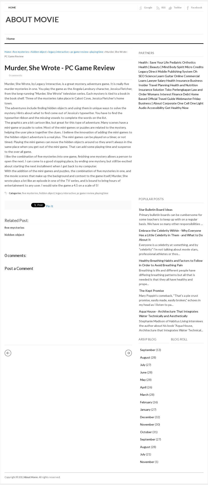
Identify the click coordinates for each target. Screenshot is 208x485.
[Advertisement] (40, 152)
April (143, 387)
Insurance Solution (151, 89)
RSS (164, 7)
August (145, 357)
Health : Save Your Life (154, 62)
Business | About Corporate (158, 103)
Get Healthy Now (177, 108)
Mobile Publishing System (175, 71)
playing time (96, 51)
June (143, 372)
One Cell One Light (190, 103)
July (142, 365)
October (146, 432)
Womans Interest (159, 94)
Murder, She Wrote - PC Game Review (60, 68)
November (147, 424)
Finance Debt (181, 94)
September (147, 350)
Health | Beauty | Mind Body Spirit (161, 67)
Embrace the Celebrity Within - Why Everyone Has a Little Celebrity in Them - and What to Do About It (171, 235)
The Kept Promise (151, 290)
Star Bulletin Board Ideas (156, 209)
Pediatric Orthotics (183, 62)
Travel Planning (159, 85)
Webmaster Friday (188, 99)
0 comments (15, 75)
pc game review (79, 51)
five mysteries (21, 51)
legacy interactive (58, 51)
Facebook (196, 7)
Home (12, 7)
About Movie (32, 19)
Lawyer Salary (156, 80)
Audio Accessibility (151, 108)
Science (150, 76)
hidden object (38, 51)
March (144, 394)
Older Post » (128, 352)
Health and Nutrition (184, 85)
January (145, 409)
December (147, 417)
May (143, 379)
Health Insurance (178, 80)
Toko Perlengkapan (178, 89)
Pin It (49, 206)
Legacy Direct (148, 71)
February (146, 402)
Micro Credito (194, 67)
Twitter (178, 7)
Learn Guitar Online (170, 76)
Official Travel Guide (161, 99)
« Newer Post (8, 352)
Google (148, 7)
